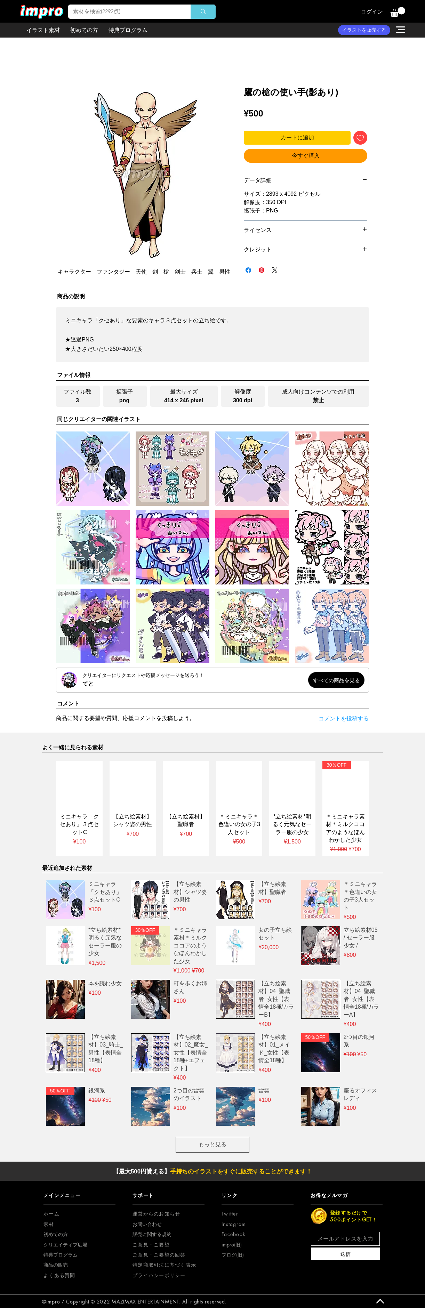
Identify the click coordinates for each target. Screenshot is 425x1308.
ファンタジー (113, 272)
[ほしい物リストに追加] (360, 138)
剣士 (180, 272)
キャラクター (74, 272)
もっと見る (212, 1144)
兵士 (196, 272)
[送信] (345, 1254)
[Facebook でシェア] (248, 270)
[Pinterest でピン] (261, 270)
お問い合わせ (147, 1224)
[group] (212, 808)
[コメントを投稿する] (338, 718)
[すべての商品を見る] (336, 680)
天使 (141, 272)
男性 (224, 272)
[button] (397, 12)
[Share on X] (275, 270)
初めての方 (55, 1234)
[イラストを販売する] (364, 30)
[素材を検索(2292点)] (124, 12)
